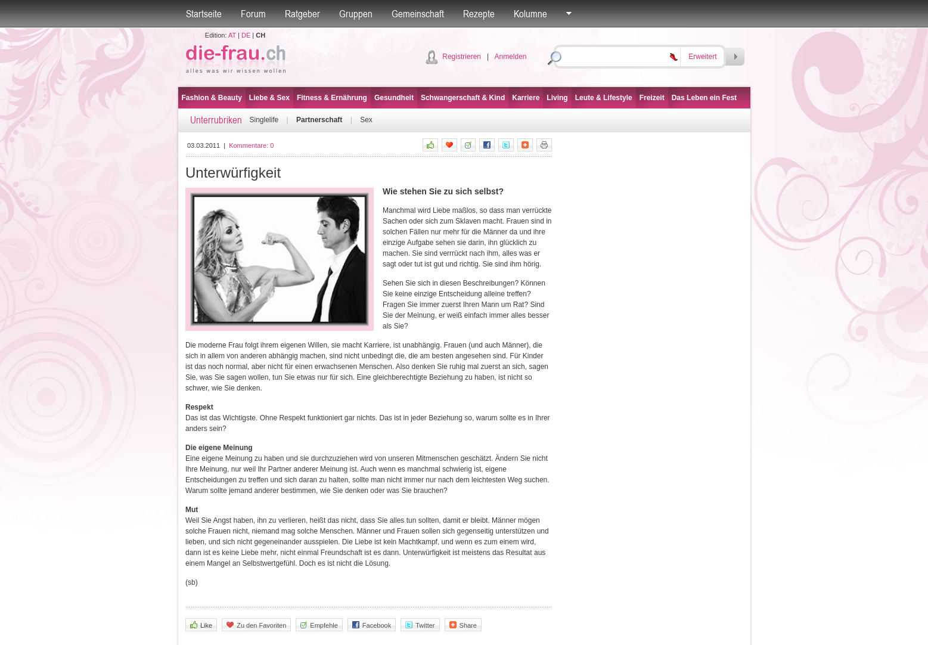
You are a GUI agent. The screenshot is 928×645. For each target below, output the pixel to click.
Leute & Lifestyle (603, 98)
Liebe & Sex (269, 98)
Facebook (371, 625)
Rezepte (479, 14)
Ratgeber (302, 14)
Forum (253, 14)
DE (245, 35)
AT (232, 35)
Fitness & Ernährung (332, 98)
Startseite (204, 14)
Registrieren (461, 56)
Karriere (525, 98)
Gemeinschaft (418, 14)
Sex (366, 120)
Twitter (419, 625)
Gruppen (356, 14)
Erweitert (702, 56)
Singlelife (264, 120)
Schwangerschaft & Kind (463, 98)
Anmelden (510, 56)
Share (463, 625)
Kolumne (530, 14)
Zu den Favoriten (256, 625)
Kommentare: (251, 145)
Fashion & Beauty (212, 98)
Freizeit (652, 98)
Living (557, 98)
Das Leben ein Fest (704, 98)
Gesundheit (394, 98)
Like (201, 625)
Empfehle (318, 625)
